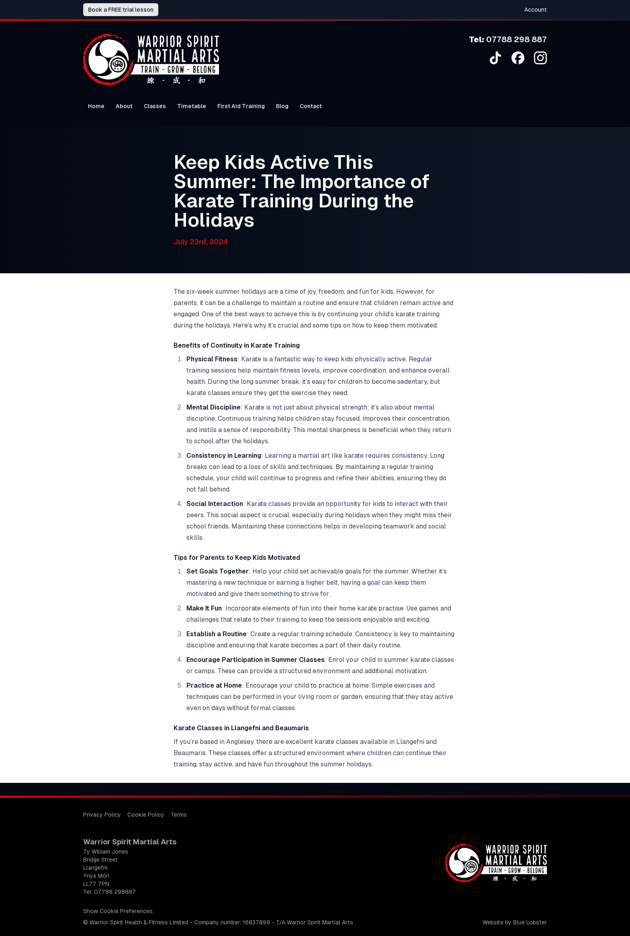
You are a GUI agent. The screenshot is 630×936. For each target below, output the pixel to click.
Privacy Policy (102, 814)
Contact (311, 106)
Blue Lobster (530, 922)
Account (535, 9)
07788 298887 (115, 892)
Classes (155, 106)
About (124, 106)
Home (96, 106)
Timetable (191, 106)
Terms (179, 814)
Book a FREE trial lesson (120, 9)
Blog (282, 106)
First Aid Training (241, 106)
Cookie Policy (145, 814)
